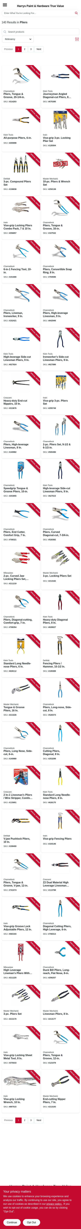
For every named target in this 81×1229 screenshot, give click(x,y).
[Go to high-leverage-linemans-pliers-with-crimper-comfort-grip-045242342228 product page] (21, 962)
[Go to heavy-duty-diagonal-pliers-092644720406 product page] (60, 612)
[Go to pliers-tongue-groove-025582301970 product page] (60, 218)
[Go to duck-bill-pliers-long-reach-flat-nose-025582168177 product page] (60, 962)
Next (39, 49)
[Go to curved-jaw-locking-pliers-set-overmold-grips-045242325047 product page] (21, 568)
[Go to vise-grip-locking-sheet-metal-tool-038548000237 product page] (21, 1047)
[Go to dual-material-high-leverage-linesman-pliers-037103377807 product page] (60, 875)
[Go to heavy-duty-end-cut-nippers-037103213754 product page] (21, 393)
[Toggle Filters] (77, 39)
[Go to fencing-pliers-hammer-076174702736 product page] (60, 656)
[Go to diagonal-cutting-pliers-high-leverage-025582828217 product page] (60, 919)
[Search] (76, 13)
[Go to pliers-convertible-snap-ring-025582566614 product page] (60, 262)
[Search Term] (40, 13)
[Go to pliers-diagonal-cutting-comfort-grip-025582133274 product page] (21, 612)
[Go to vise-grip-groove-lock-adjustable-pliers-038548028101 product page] (21, 919)
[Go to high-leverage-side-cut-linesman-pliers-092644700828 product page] (21, 349)
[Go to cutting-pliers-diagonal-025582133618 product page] (60, 743)
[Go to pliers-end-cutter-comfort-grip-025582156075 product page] (21, 524)
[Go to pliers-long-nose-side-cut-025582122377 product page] (21, 743)
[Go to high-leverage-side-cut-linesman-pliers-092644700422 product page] (60, 481)
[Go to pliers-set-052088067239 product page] (21, 1005)
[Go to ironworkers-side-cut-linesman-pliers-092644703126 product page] (60, 349)
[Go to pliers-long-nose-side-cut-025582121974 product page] (60, 700)
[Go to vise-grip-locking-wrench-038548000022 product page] (21, 1091)
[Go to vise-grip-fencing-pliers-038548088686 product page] (60, 831)
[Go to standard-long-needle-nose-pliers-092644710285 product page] (60, 787)
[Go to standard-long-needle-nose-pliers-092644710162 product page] (21, 656)
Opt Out (31, 1222)
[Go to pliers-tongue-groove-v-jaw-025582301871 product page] (21, 875)
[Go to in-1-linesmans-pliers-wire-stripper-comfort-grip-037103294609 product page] (21, 787)
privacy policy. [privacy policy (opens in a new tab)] (54, 1204)
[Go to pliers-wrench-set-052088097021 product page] (60, 174)
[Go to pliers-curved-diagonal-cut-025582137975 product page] (60, 524)
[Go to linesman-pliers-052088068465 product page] (60, 1005)
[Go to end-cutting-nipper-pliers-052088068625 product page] (60, 1091)
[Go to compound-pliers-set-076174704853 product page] (21, 174)
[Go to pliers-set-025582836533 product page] (60, 437)
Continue (12, 1222)
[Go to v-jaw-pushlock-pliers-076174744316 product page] (21, 831)
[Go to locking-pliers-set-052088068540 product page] (60, 568)
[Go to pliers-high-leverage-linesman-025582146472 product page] (60, 305)
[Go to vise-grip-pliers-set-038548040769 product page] (60, 393)
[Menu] (5, 5)
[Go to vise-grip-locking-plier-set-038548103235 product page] (60, 130)
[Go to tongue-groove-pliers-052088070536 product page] (21, 700)
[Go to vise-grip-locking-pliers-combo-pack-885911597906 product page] (21, 218)
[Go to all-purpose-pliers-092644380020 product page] (21, 130)
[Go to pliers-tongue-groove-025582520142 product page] (21, 86)
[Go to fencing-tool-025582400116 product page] (21, 262)
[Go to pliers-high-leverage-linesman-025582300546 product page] (21, 437)
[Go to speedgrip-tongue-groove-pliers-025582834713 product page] (21, 481)
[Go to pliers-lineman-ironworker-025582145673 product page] (21, 305)
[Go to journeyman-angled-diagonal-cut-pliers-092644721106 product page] (60, 86)
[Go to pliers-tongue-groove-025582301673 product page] (60, 1047)
